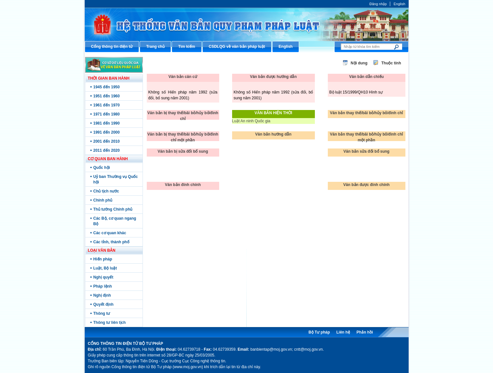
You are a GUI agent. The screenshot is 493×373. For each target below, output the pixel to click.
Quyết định (103, 304)
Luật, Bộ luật (105, 268)
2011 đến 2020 (106, 150)
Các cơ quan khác (109, 233)
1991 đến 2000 (106, 132)
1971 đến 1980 (106, 114)
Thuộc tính (391, 63)
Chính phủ (103, 200)
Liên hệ (343, 332)
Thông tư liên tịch (109, 322)
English (399, 4)
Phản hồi (365, 332)
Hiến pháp (102, 259)
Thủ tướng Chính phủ (113, 209)
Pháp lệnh (102, 286)
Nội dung (359, 63)
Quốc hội (101, 167)
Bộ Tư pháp (319, 332)
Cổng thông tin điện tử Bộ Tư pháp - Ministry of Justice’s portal (247, 24)
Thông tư (101, 313)
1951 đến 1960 (106, 96)
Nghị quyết (103, 277)
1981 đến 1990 (106, 123)
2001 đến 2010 (106, 141)
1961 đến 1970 (106, 105)
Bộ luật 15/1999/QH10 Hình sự (356, 92)
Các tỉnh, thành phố (111, 242)
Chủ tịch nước (106, 191)
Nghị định (102, 295)
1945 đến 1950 (106, 87)
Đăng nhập (378, 4)
